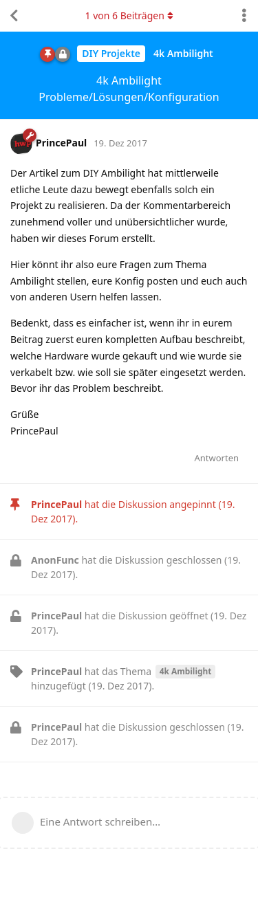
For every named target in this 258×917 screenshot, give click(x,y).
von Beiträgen (129, 15)
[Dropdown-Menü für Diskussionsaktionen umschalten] (244, 16)
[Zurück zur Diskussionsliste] (14, 16)
